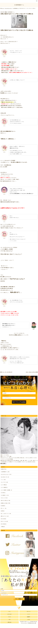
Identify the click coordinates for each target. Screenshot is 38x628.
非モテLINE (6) (3, 518)
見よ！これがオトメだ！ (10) (6, 513)
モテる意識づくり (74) (5, 495)
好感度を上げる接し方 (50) (5, 503)
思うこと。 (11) (3, 508)
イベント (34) (3, 479)
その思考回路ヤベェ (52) (5, 471)
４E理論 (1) (3, 526)
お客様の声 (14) (3, 469)
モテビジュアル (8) (4, 497)
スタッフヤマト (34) (4, 482)
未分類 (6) (2, 510)
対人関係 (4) (3, 505)
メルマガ (28, 619)
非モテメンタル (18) (4, 521)
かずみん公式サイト (3, 1)
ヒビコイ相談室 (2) (4, 487)
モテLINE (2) (3, 492)
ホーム (9, 611)
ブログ (9, 619)
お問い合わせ (9, 622)
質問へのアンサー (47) (5, 516)
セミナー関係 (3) (4, 484)
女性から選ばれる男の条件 (31, 372)
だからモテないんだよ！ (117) (6, 474)
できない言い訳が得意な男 (6, 372)
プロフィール (28, 611)
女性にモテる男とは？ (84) (5, 500)
